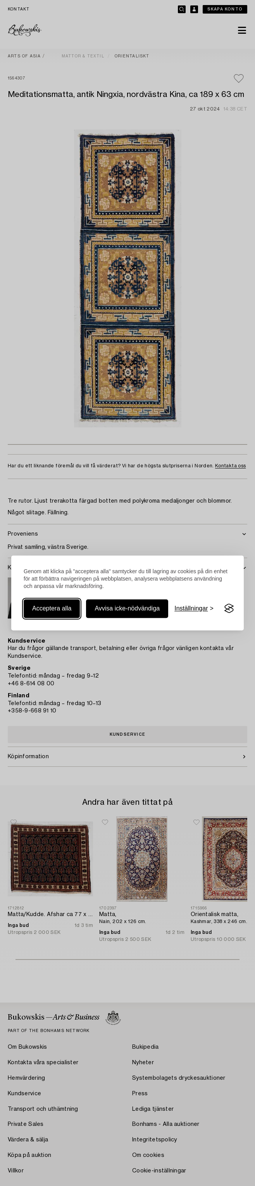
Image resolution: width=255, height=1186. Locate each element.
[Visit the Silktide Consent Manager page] (229, 608)
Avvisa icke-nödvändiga (127, 608)
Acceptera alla (51, 608)
